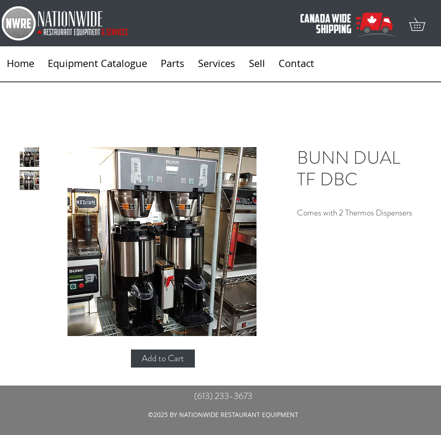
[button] (423, 24)
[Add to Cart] (163, 359)
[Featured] (162, 241)
